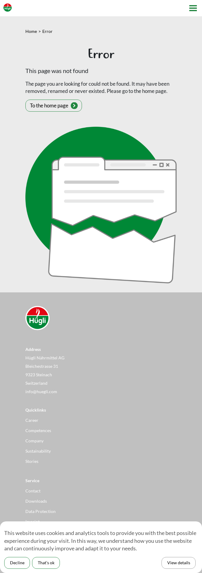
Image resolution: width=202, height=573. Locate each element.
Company (34, 440)
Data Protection (40, 511)
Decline (17, 562)
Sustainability (38, 451)
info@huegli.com (41, 391)
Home (31, 31)
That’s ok (46, 562)
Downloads (36, 501)
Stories (31, 461)
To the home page (49, 105)
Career (31, 420)
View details (178, 562)
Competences (38, 430)
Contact (33, 490)
